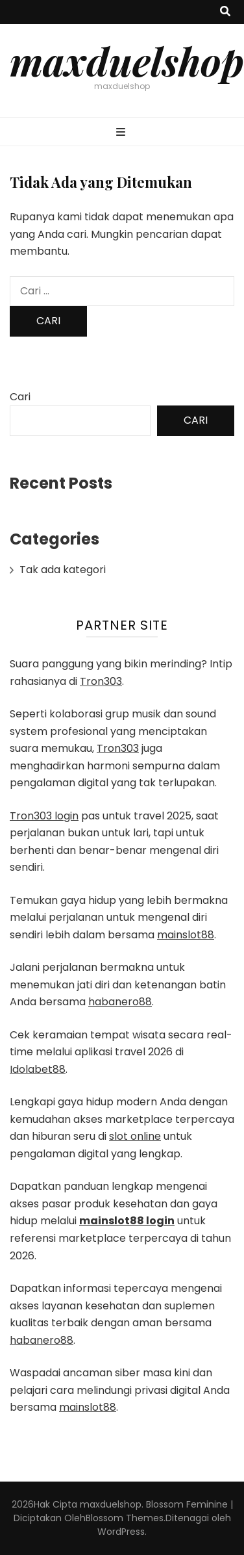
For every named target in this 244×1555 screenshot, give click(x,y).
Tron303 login (44, 815)
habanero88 (120, 1001)
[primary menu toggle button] (122, 133)
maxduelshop (127, 60)
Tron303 (101, 681)
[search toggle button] (225, 12)
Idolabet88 (38, 1069)
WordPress (121, 1531)
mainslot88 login (127, 1220)
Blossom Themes (125, 1517)
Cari (20, 396)
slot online (135, 1136)
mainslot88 (185, 934)
